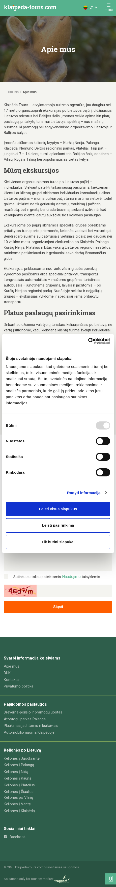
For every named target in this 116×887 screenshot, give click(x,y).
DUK (7, 673)
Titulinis (13, 92)
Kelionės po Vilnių (18, 797)
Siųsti (58, 607)
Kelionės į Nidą (16, 771)
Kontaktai (11, 679)
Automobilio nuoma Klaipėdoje (29, 732)
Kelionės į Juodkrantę (22, 758)
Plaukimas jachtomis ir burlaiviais (31, 725)
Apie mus (11, 666)
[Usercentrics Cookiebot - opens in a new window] (88, 341)
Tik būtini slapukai (58, 542)
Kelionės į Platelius (19, 785)
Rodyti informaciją (84, 493)
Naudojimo (71, 576)
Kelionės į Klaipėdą (19, 811)
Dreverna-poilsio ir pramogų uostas (33, 712)
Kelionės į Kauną (17, 778)
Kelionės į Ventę (17, 804)
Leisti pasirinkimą (58, 525)
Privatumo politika (18, 686)
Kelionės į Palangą (19, 765)
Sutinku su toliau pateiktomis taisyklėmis (56, 576)
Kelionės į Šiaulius (19, 791)
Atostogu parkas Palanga (25, 719)
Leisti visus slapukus (58, 509)
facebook (14, 837)
